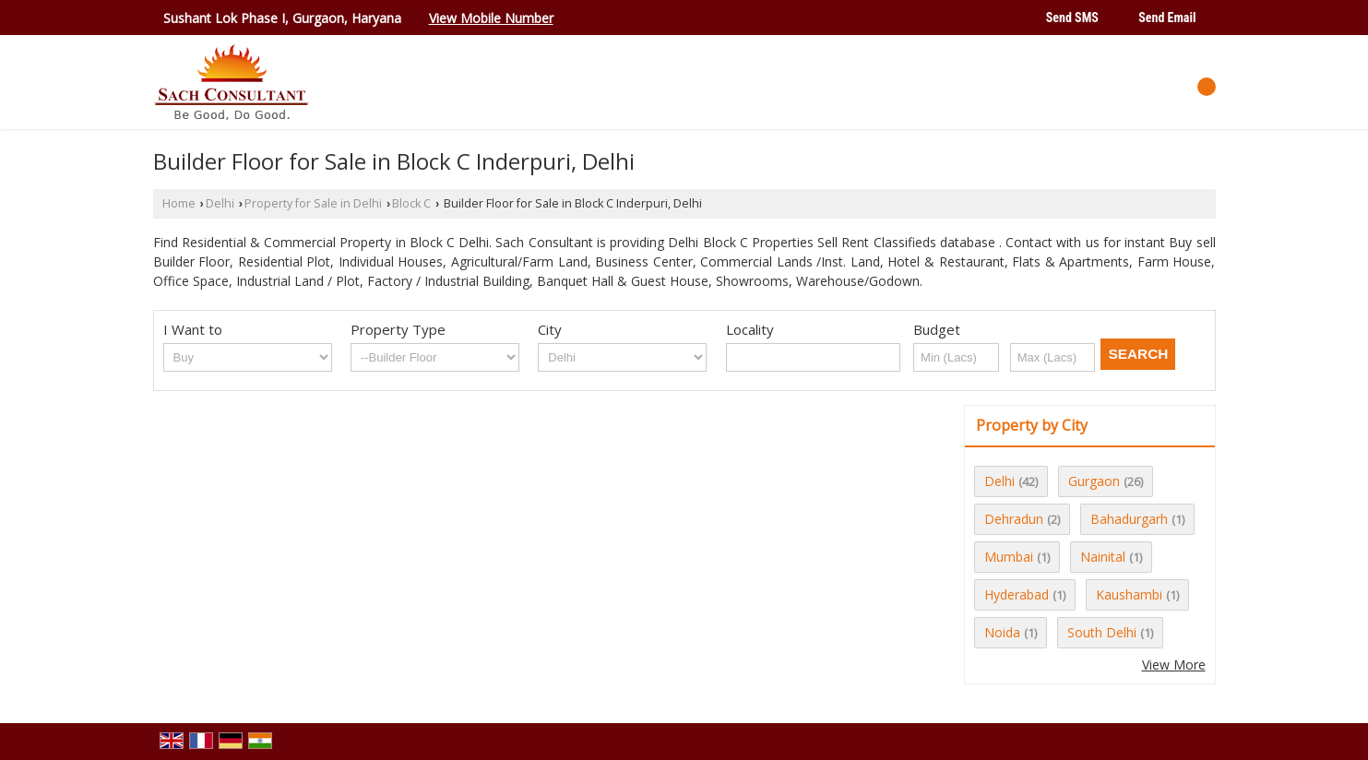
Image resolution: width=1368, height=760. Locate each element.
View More (1174, 664)
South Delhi (1101, 632)
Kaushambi (1129, 594)
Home (179, 203)
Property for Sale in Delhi (313, 203)
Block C (411, 203)
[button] (491, 18)
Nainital (1102, 556)
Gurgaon (1094, 481)
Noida (1002, 632)
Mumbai (1008, 556)
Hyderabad (1016, 594)
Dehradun (1013, 519)
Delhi (220, 203)
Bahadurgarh (1129, 519)
